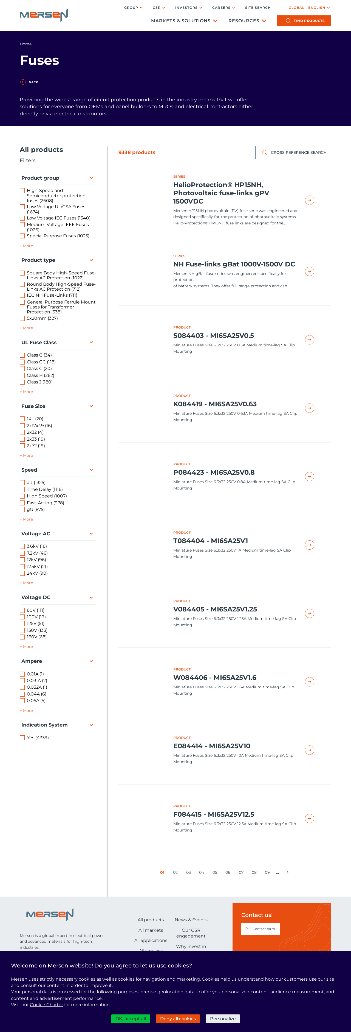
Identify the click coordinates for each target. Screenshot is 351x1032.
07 (242, 873)
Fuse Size (33, 406)
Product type (38, 260)
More (28, 246)
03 (189, 873)
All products (151, 919)
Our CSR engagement (191, 933)
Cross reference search (293, 152)
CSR (157, 7)
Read (316, 200)
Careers (221, 7)
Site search (258, 8)
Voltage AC (35, 534)
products (309, 21)
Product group (40, 178)
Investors (186, 7)
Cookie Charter (46, 1004)
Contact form (264, 929)
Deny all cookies (178, 1018)
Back (33, 82)
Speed (29, 470)
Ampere (31, 661)
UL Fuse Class (39, 343)
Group (131, 7)
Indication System (44, 725)
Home (26, 44)
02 (176, 873)
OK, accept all (130, 1018)
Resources (243, 20)
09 (268, 873)
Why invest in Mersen (191, 949)
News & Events (191, 919)
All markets (150, 930)
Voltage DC (35, 597)
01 (163, 873)
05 (216, 873)
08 (255, 873)
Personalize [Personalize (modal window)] (223, 1018)
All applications (150, 940)
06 (228, 873)
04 (202, 873)
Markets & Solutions (181, 20)
